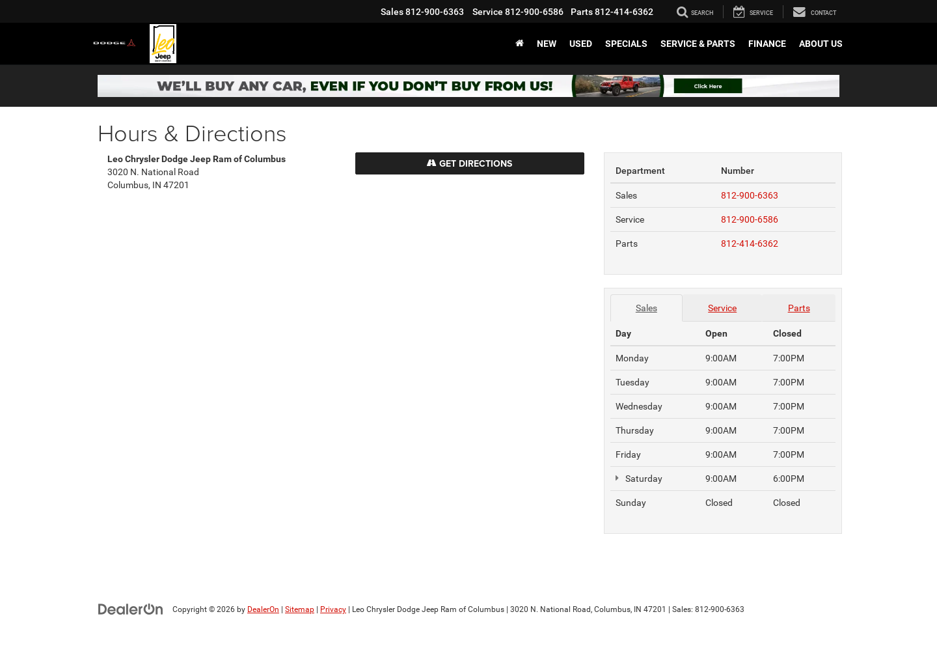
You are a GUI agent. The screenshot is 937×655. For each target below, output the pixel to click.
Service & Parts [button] (697, 43)
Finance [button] (767, 43)
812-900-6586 (749, 219)
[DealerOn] (131, 609)
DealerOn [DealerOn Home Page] (263, 609)
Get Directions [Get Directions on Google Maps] (469, 163)
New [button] (546, 43)
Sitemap (299, 609)
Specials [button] (626, 43)
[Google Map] (345, 383)
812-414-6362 (749, 243)
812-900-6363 (749, 195)
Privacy (333, 609)
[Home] (519, 43)
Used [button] (580, 43)
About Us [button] (821, 43)
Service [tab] (722, 308)
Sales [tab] (646, 308)
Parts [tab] (799, 308)
